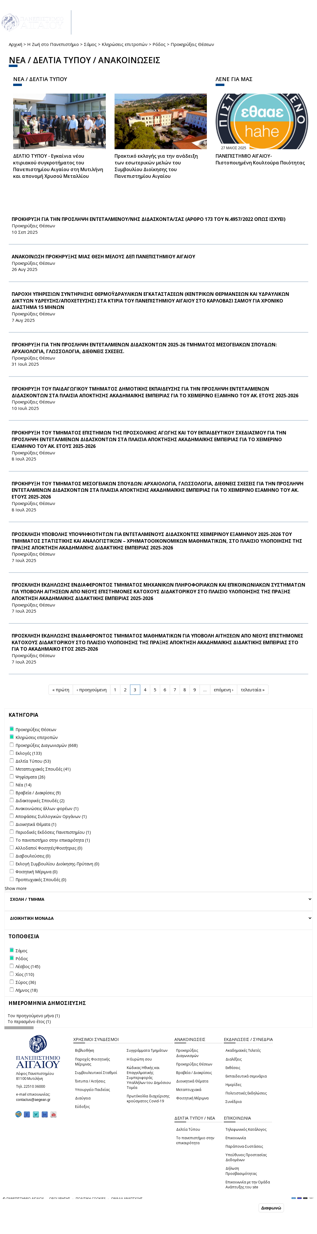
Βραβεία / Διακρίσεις (194, 1072)
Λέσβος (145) (27, 966)
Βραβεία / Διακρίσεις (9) (38, 792)
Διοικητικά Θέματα (192, 1081)
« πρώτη (60, 689)
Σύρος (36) (25, 982)
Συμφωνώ (245, 1208)
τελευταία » (253, 689)
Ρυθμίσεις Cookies (52, 1229)
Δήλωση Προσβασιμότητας (241, 1171)
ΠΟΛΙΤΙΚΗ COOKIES (90, 1198)
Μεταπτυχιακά (188, 1089)
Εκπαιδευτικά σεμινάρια (246, 1076)
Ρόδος (159, 44)
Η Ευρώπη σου (139, 1059)
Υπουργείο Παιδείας (92, 1089)
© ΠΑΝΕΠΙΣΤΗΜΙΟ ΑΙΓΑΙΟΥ (23, 1198)
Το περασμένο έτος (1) (29, 1021)
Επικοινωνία (236, 1137)
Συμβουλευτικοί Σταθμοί (96, 1072)
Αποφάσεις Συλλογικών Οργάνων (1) (51, 816)
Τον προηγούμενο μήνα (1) (34, 1015)
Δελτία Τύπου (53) (33, 761)
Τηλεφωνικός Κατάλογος (246, 1129)
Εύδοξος (82, 1106)
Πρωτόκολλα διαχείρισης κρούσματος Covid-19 (148, 1099)
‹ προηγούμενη (92, 689)
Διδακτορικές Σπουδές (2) (40, 800)
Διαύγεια (83, 1098)
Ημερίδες (233, 1084)
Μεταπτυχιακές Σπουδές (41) (43, 769)
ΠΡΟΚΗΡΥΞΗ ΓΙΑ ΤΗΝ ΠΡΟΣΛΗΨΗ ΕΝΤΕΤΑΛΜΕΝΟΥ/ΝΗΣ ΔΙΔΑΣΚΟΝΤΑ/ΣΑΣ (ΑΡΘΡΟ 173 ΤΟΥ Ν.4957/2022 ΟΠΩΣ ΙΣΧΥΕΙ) (148, 219)
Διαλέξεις (234, 1059)
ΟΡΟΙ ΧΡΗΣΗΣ (59, 1198)
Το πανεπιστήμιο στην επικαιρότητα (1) (52, 840)
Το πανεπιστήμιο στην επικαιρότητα (195, 1140)
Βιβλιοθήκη (84, 1050)
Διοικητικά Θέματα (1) (35, 824)
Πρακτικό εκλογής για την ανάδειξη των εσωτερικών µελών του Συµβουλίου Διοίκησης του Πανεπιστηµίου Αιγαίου (156, 166)
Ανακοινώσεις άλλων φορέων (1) (47, 808)
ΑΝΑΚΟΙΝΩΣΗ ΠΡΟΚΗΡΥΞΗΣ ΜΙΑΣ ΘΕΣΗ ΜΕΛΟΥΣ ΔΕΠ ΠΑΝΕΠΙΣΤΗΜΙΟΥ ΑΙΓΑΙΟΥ (103, 256)
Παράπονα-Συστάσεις (244, 1146)
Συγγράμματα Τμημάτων (147, 1050)
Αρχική (15, 44)
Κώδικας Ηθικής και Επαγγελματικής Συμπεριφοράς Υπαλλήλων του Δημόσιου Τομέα (149, 1077)
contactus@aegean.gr (35, 1100)
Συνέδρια (234, 1101)
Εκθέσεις (233, 1067)
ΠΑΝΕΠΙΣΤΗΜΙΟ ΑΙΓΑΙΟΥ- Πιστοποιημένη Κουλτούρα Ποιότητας (260, 159)
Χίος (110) (24, 974)
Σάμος (90, 44)
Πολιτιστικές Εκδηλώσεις (246, 1093)
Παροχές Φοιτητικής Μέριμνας (92, 1062)
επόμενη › (223, 689)
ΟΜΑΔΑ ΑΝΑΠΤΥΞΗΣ (127, 1198)
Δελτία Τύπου (188, 1129)
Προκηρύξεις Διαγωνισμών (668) (46, 745)
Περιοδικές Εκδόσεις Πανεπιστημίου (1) (53, 832)
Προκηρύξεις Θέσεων (194, 1064)
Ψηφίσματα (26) (30, 777)
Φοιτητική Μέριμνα (192, 1098)
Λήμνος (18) (26, 990)
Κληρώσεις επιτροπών (125, 44)
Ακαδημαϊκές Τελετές (243, 1050)
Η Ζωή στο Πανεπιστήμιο (53, 44)
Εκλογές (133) (28, 753)
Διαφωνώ (271, 1207)
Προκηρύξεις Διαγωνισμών (187, 1053)
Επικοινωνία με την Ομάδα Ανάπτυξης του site (248, 1185)
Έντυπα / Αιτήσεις (90, 1081)
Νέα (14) (23, 785)
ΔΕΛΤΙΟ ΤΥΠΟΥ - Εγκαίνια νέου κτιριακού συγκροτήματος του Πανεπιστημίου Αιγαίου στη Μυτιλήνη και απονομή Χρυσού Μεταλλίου (58, 166)
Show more (16, 888)
